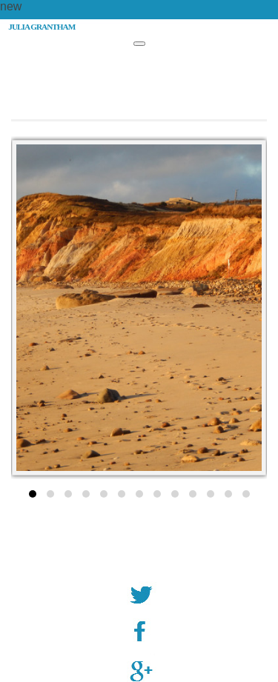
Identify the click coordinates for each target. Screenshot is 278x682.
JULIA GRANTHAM (41, 26)
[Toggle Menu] (139, 43)
